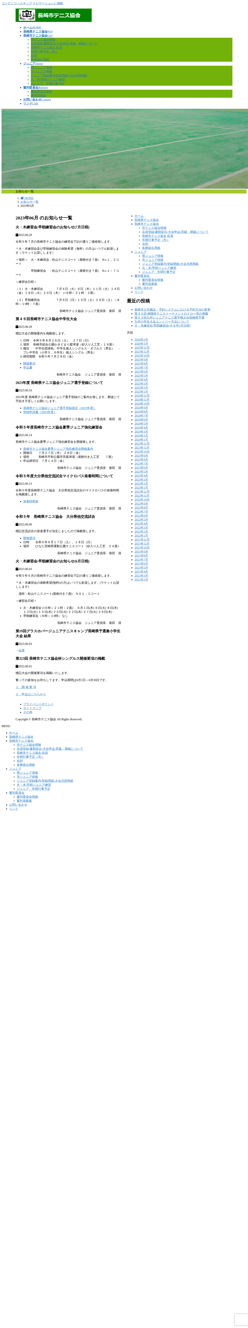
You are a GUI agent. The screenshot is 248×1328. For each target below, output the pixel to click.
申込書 (27, 367)
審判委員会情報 (41, 91)
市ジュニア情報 (41, 71)
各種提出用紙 (40, 59)
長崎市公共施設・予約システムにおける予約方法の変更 (172, 309)
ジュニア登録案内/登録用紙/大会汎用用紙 (59, 75)
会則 (34, 55)
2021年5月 (141, 567)
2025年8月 (141, 363)
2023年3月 (141, 479)
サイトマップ (32, 708)
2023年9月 (141, 455)
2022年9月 (141, 503)
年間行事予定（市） (44, 51)
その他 (27, 712)
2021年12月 (142, 539)
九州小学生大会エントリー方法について (161, 321)
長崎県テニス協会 (146, 219)
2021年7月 (141, 559)
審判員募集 (38, 95)
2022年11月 (141, 495)
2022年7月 (141, 511)
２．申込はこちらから (31, 694)
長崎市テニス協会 (146, 223)
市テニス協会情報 (43, 39)
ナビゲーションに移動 (48, 3)
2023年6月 (141, 467)
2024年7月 (141, 415)
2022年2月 (141, 531)
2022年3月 (141, 527)
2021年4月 (141, 571)
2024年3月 (141, 431)
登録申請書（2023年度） (40, 412)
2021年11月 (141, 543)
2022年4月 (141, 523)
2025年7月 (141, 367)
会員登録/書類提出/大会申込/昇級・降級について (64, 43)
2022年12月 (142, 491)
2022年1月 (141, 535)
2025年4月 (141, 379)
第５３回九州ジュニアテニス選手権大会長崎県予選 (169, 317)
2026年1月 (141, 343)
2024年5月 (141, 423)
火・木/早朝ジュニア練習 (48, 79)
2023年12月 (142, 443)
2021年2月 (141, 579)
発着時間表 (30, 501)
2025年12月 (142, 347)
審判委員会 (142, 275)
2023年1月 (141, 487)
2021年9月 (141, 551)
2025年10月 (142, 355)
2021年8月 (141, 555)
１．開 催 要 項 (26, 687)
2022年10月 (142, 499)
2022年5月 (141, 519)
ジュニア (140, 251)
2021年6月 (141, 563)
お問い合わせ (143, 287)
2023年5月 (141, 471)
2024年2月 (141, 435)
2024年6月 (141, 419)
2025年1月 (141, 391)
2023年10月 (142, 451)
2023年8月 (141, 459)
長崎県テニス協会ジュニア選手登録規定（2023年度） (59, 408)
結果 (22, 650)
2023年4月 (141, 475)
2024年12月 (142, 395)
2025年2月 (141, 387)
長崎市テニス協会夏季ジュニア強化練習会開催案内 (58, 448)
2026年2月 (141, 339)
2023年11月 (141, 447)
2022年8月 (141, 507)
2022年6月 (141, 515)
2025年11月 (141, 351)
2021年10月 (142, 547)
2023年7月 (141, 463)
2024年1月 (141, 439)
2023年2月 (141, 483)
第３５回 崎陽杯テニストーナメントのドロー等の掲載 (171, 313)
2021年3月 (141, 575)
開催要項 (29, 363)
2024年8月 (141, 411)
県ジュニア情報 (41, 67)
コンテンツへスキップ (17, 3)
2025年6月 (141, 371)
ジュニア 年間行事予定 (47, 83)
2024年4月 (141, 427)
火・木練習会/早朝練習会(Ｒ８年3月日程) (162, 325)
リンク (139, 291)
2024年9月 (141, 407)
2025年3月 (141, 383)
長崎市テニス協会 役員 (46, 47)
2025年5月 (141, 375)
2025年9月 (141, 359)
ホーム (139, 215)
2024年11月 (141, 399)
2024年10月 (142, 403)
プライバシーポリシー (38, 704)
